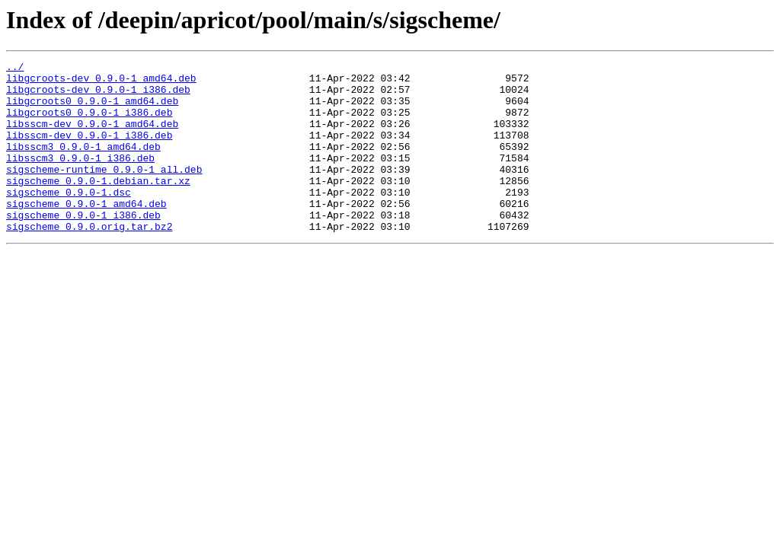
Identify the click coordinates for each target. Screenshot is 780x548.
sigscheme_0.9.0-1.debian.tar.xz (98, 205)
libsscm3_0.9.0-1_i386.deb (80, 178)
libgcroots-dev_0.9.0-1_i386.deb (98, 96)
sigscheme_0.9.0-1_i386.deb (83, 246)
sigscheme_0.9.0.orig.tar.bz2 (89, 260)
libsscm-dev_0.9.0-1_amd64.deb (92, 137)
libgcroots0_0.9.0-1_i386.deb (89, 123)
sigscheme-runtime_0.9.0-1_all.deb (104, 192)
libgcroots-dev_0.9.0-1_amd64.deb (101, 82)
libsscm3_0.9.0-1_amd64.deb (83, 164)
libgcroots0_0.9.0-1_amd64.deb (92, 109)
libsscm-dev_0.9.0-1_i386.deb (89, 151)
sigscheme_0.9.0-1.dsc (68, 219)
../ (15, 68)
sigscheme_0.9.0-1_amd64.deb (86, 233)
